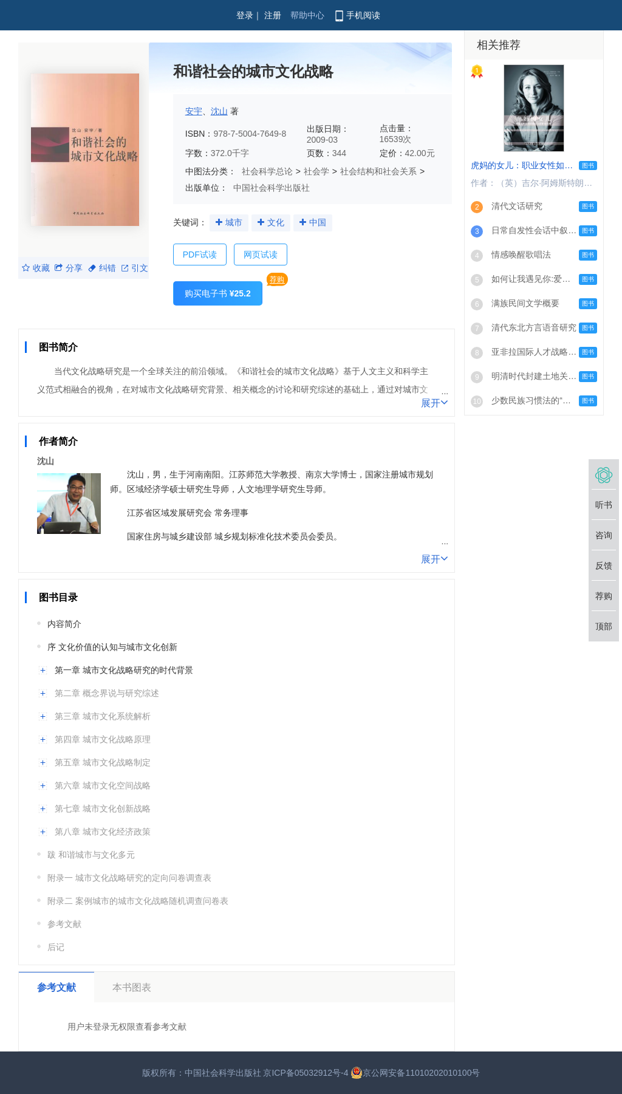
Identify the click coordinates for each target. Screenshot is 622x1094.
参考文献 (64, 924)
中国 (317, 222)
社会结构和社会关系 (378, 171)
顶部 (603, 626)
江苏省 (139, 513)
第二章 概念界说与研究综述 (107, 693)
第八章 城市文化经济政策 (103, 831)
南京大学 (323, 474)
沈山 (219, 111)
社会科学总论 (267, 171)
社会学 (316, 171)
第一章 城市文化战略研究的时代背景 (124, 670)
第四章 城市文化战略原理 (103, 739)
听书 (603, 505)
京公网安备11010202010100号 (415, 1073)
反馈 (603, 565)
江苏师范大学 (254, 474)
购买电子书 (218, 293)
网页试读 (261, 254)
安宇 (193, 111)
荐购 (277, 279)
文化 (275, 222)
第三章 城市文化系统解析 (103, 716)
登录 (244, 15)
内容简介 (64, 624)
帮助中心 (307, 15)
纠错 (102, 268)
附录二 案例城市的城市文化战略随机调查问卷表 (137, 901)
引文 (134, 268)
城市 (233, 222)
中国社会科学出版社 (271, 188)
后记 (55, 947)
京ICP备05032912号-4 (305, 1073)
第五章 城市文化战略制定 (103, 762)
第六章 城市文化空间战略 (103, 785)
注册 (272, 15)
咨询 (603, 535)
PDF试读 (200, 254)
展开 (434, 402)
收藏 (36, 268)
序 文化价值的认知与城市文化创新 (112, 647)
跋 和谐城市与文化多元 (91, 855)
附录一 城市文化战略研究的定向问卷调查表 (129, 878)
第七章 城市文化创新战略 (103, 808)
